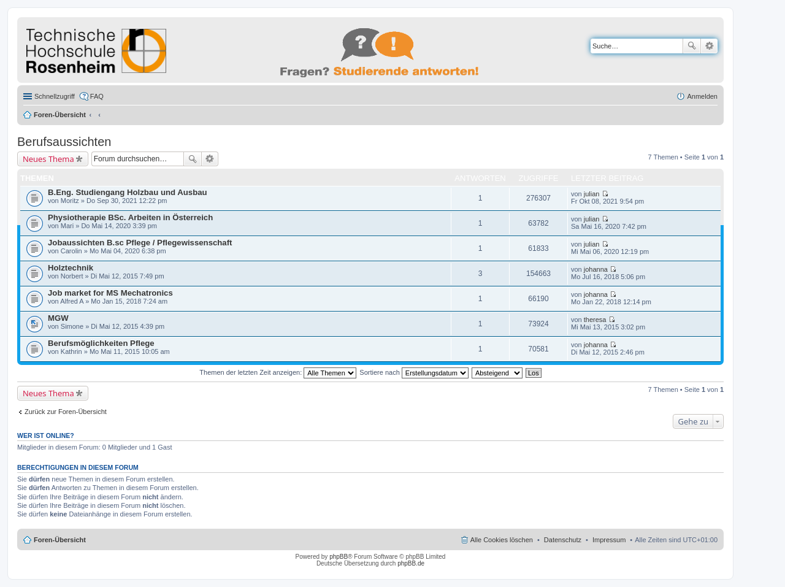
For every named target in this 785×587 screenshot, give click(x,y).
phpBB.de (410, 563)
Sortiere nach (413, 372)
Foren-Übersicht (60, 114)
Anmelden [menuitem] (702, 96)
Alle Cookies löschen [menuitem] (501, 539)
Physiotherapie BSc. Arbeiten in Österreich (130, 217)
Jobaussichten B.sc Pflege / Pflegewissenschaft (140, 242)
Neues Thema (48, 158)
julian (592, 194)
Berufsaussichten (64, 141)
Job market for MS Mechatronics (110, 292)
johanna (596, 269)
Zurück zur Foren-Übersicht (66, 411)
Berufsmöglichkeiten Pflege (101, 343)
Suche (692, 46)
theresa (595, 319)
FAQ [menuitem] (97, 96)
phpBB (338, 556)
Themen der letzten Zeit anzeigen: (277, 372)
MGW (58, 318)
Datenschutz (562, 539)
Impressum (609, 539)
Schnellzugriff (54, 96)
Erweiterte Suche (709, 46)
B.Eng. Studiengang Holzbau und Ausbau (127, 192)
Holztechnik (70, 267)
